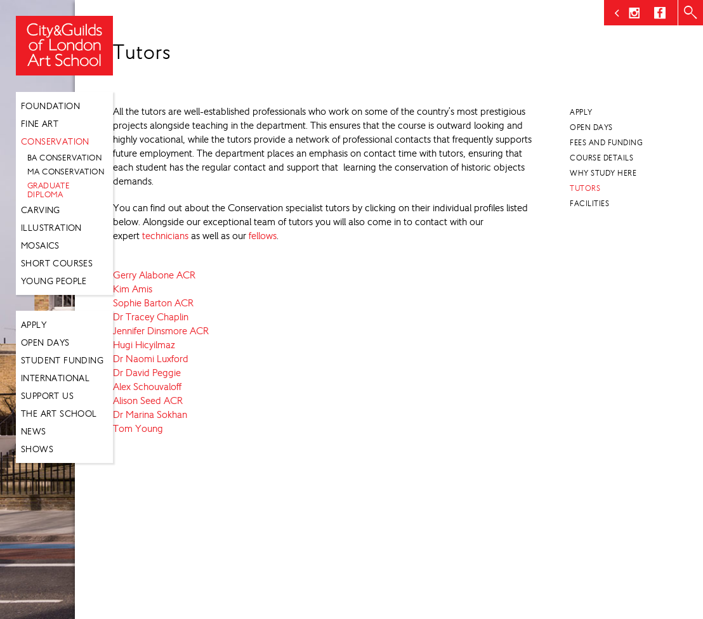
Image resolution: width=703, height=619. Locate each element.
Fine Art (39, 124)
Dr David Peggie (147, 373)
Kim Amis (132, 289)
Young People (54, 281)
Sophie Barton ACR (153, 303)
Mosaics (40, 245)
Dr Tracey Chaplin (150, 317)
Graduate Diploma (48, 190)
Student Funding (62, 360)
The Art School (59, 413)
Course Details (601, 157)
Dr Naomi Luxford (150, 359)
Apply (33, 325)
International (55, 378)
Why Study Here (603, 173)
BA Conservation (64, 157)
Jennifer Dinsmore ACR (161, 331)
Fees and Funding (606, 142)
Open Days (45, 342)
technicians (165, 236)
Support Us (47, 396)
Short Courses (57, 263)
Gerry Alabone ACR (154, 275)
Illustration (51, 228)
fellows (263, 236)
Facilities (589, 203)
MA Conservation (65, 171)
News (33, 431)
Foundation (50, 106)
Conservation (55, 141)
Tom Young (138, 428)
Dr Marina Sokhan (150, 414)
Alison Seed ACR (148, 400)
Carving (40, 210)
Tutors (585, 188)
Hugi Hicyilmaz (144, 345)
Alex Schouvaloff (147, 387)
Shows (37, 449)
